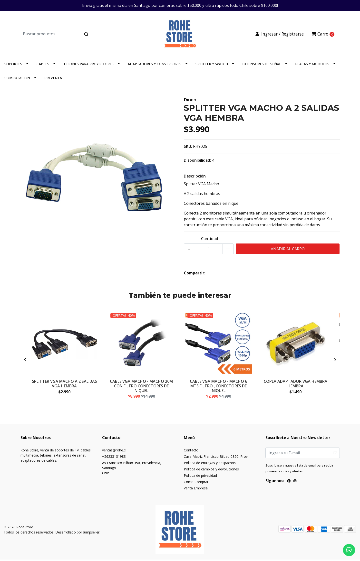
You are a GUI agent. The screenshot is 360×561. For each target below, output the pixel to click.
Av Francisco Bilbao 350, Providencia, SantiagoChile (131, 470)
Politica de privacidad (200, 477)
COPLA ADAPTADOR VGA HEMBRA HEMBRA (295, 385)
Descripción (195, 178)
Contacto (191, 452)
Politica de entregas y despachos (210, 465)
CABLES (43, 66)
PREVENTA (53, 79)
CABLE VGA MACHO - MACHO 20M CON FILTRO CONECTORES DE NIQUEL (141, 387)
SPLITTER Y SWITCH (211, 66)
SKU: (188, 148)
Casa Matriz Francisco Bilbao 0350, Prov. (216, 458)
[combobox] (73, 34)
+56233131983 (114, 458)
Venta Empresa (196, 490)
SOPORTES (13, 66)
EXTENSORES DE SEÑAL (261, 66)
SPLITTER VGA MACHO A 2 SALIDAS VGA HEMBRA (64, 385)
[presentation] (25, 362)
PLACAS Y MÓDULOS (312, 66)
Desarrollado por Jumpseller (77, 534)
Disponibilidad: (197, 162)
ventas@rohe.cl (114, 452)
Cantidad (209, 240)
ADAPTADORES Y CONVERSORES (154, 66)
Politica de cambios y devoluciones (211, 471)
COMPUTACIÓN (17, 79)
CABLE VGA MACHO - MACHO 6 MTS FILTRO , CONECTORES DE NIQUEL (218, 387)
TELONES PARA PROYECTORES (88, 66)
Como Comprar (196, 484)
